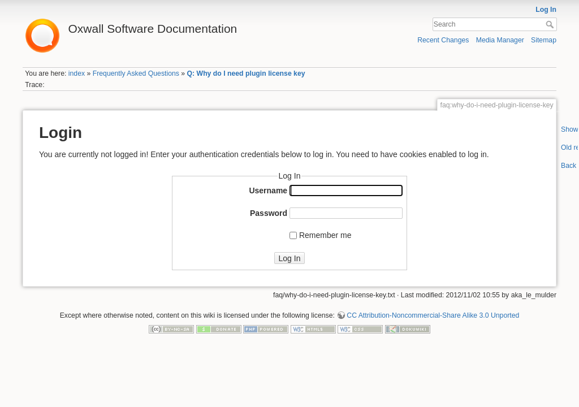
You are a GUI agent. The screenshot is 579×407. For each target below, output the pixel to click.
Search (551, 24)
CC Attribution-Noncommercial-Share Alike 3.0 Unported (433, 315)
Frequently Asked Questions (136, 73)
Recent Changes (443, 40)
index (76, 73)
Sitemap (543, 40)
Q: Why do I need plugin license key (246, 73)
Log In (545, 10)
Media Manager (500, 40)
